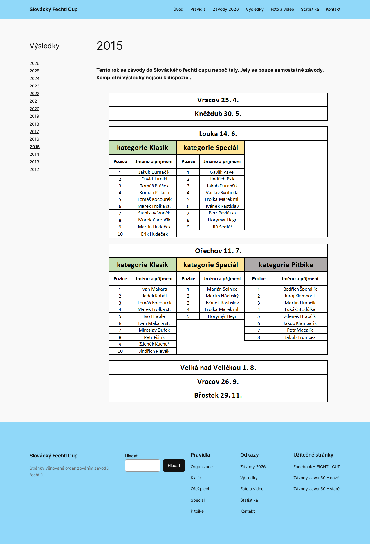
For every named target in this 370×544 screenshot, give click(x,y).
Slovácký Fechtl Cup (54, 9)
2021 (34, 101)
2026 (34, 63)
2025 (34, 70)
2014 (34, 154)
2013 (34, 161)
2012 (34, 169)
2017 (34, 131)
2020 (34, 108)
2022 (34, 93)
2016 (34, 139)
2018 (34, 123)
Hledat (131, 455)
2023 (34, 85)
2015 (35, 146)
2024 (34, 78)
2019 (34, 116)
